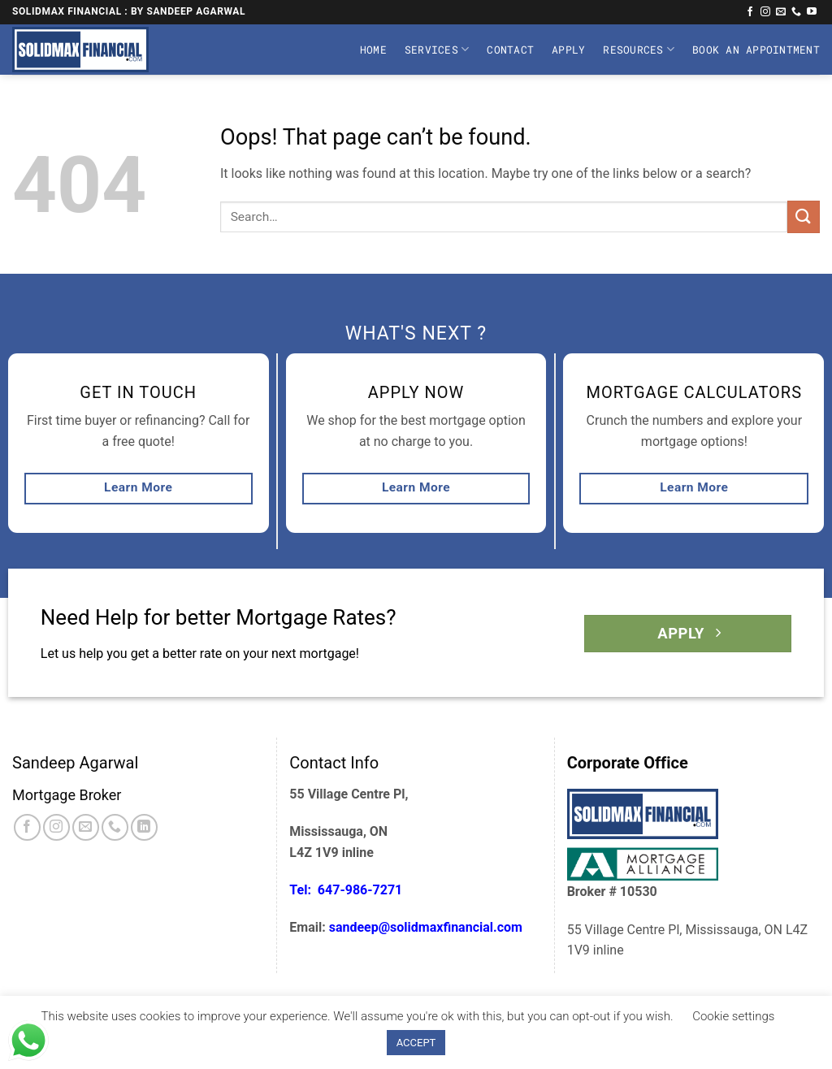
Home (373, 49)
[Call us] (796, 12)
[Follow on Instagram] (765, 12)
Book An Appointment (756, 49)
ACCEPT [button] (416, 1043)
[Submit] (803, 216)
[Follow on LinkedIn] (144, 827)
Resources (638, 49)
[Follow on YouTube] (812, 12)
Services (437, 49)
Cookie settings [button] (733, 1016)
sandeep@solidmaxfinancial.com (425, 927)
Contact (510, 49)
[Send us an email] (781, 12)
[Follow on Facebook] (750, 12)
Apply (568, 49)
